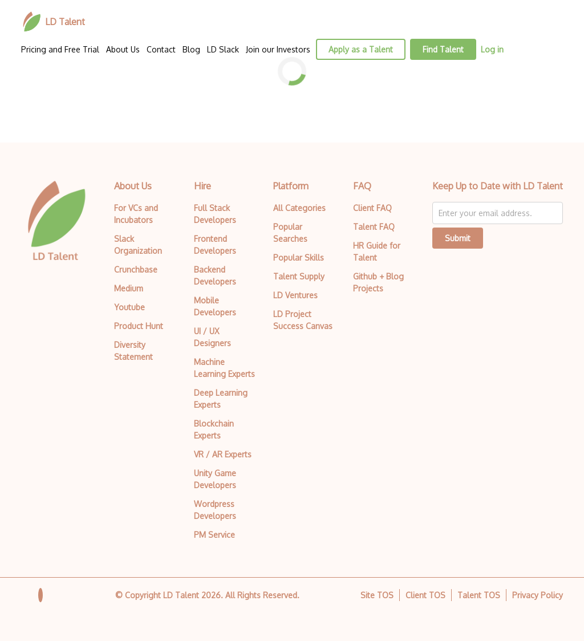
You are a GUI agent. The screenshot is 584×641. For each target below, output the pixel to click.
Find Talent (443, 49)
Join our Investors (278, 49)
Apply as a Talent (360, 49)
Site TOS (377, 595)
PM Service (214, 534)
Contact (161, 49)
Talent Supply (299, 276)
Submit (458, 238)
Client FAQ (372, 208)
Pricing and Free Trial (60, 49)
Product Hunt (138, 326)
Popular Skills (298, 257)
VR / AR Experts (223, 454)
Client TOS (425, 595)
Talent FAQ (374, 227)
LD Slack (223, 49)
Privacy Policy (537, 595)
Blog (191, 49)
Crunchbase (135, 269)
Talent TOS (478, 595)
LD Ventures (295, 295)
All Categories (299, 208)
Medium (128, 288)
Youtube (129, 307)
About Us (123, 49)
